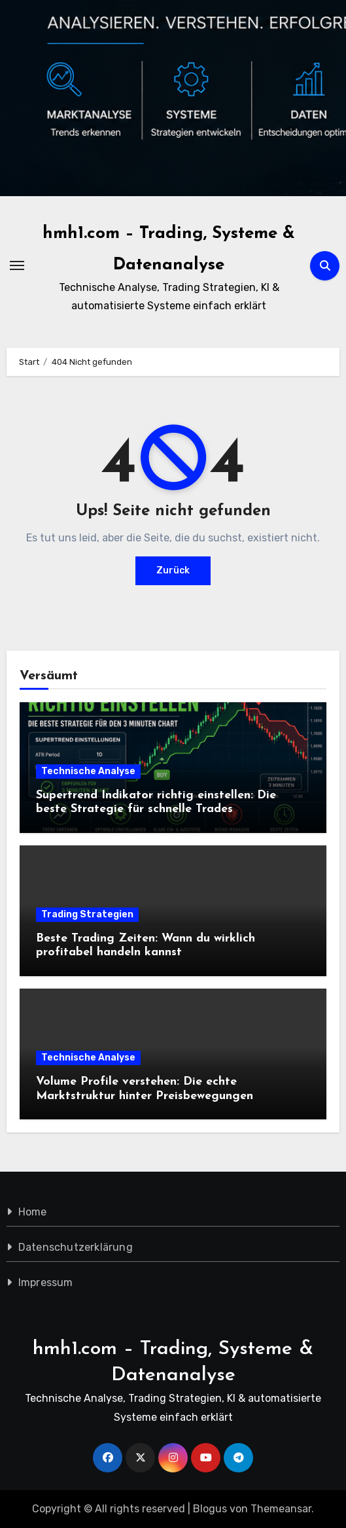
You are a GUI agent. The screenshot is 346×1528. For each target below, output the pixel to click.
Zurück (173, 570)
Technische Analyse (88, 771)
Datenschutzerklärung (75, 1247)
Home (32, 1212)
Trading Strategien (87, 914)
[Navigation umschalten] (17, 265)
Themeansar (281, 1509)
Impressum (45, 1282)
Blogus (210, 1509)
